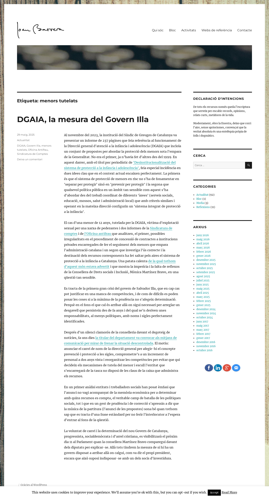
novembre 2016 (206, 346)
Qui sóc (157, 30)
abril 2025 (202, 292)
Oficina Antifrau (38, 149)
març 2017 (202, 329)
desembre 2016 (205, 342)
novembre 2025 (206, 264)
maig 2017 (202, 325)
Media (200, 203)
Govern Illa (33, 145)
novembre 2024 (206, 313)
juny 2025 (202, 284)
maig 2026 (203, 239)
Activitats (188, 30)
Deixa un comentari (29, 159)
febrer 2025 (203, 301)
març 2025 (203, 297)
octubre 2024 (204, 317)
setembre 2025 (205, 272)
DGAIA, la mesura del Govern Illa (83, 119)
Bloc (172, 30)
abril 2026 (202, 243)
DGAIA (21, 145)
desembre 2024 (206, 309)
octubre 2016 (204, 350)
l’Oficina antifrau (98, 234)
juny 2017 (202, 321)
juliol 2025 (202, 280)
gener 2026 (203, 256)
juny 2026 (202, 235)
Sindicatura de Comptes (32, 153)
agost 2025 (203, 276)
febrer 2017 (203, 334)
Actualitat (23, 140)
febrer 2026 (203, 251)
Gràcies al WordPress (34, 485)
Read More (229, 492)
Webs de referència (216, 30)
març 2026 (203, 247)
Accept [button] (214, 492)
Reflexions (203, 207)
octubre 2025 (204, 268)
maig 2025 (202, 288)
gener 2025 (203, 305)
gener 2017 (203, 338)
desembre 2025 (206, 260)
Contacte (244, 30)
